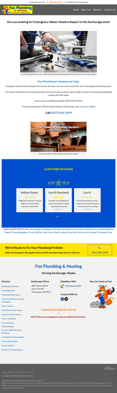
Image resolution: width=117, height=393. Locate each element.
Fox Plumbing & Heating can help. (58, 81)
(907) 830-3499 (56, 2)
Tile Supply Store (104, 232)
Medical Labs (107, 385)
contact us (84, 106)
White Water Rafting (36, 385)
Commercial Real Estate (87, 229)
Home (76, 10)
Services (97, 10)
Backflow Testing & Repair (12, 350)
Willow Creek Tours (44, 232)
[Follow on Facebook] (62, 299)
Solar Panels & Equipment (41, 229)
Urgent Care (6, 388)
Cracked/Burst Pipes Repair (13, 337)
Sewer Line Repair (9, 319)
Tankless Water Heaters (11, 314)
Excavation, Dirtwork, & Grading (81, 232)
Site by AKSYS (110, 369)
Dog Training (60, 232)
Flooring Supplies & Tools (23, 232)
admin (107, 367)
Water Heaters (8, 306)
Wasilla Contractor (9, 383)
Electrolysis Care (18, 388)
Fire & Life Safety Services (44, 383)
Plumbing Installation (10, 286)
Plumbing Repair (8, 290)
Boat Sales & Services (77, 385)
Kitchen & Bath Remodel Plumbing (11, 331)
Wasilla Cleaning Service (65, 229)
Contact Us (109, 10)
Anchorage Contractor (25, 383)
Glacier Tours (22, 385)
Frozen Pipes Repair (10, 341)
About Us (86, 10)
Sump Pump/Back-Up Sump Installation (13, 300)
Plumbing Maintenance (11, 295)
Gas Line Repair (8, 323)
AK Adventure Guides (94, 385)
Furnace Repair (8, 345)
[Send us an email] (66, 299)
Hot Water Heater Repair (12, 310)
